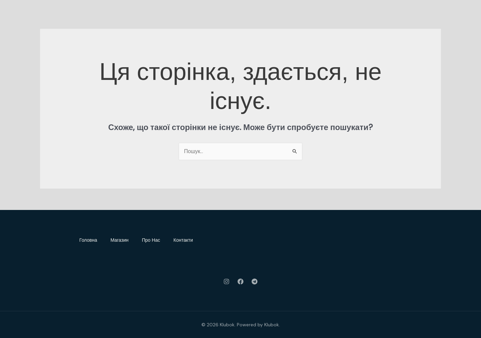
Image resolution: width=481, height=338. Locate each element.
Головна (88, 240)
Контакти (183, 240)
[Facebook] (240, 281)
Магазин (120, 240)
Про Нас (151, 240)
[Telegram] (255, 281)
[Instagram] (226, 281)
